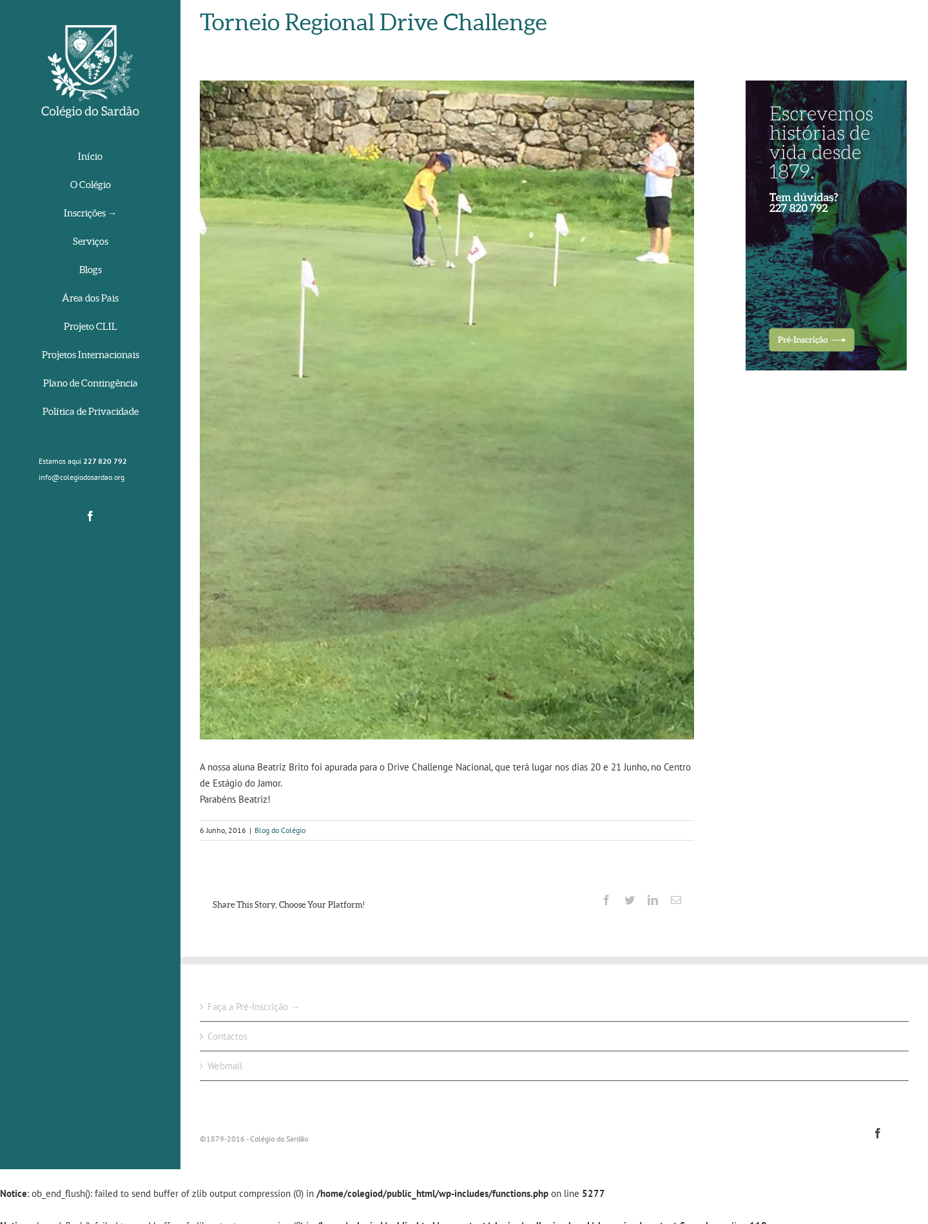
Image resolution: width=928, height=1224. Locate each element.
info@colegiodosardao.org (81, 477)
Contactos (227, 1036)
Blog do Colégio (280, 830)
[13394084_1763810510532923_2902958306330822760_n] (447, 410)
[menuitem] (90, 157)
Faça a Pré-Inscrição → (254, 1006)
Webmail (225, 1066)
